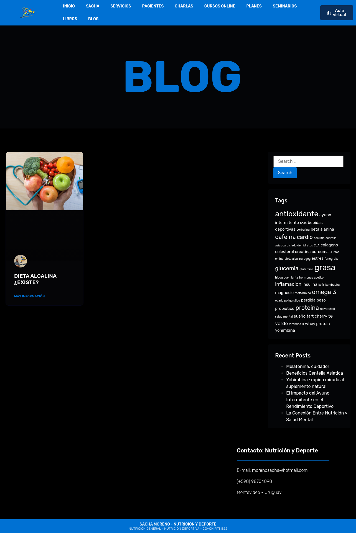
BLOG (93, 19)
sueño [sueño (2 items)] (300, 316)
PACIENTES (153, 6)
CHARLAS (184, 6)
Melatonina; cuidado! (307, 366)
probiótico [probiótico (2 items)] (284, 308)
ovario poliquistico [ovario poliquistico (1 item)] (287, 300)
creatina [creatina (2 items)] (303, 251)
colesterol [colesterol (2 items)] (284, 251)
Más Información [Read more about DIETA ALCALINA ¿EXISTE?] (29, 296)
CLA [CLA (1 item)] (316, 245)
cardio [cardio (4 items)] (305, 237)
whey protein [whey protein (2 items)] (317, 323)
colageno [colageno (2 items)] (329, 245)
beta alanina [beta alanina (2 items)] (322, 229)
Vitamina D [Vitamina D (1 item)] (296, 324)
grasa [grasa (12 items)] (324, 267)
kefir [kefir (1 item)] (321, 285)
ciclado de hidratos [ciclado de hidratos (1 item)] (300, 245)
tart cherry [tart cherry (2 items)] (317, 316)
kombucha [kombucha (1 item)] (332, 285)
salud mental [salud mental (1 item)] (284, 316)
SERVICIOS (120, 6)
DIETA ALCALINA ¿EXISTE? (35, 279)
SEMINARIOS (285, 6)
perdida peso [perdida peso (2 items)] (313, 300)
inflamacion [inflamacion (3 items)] (288, 284)
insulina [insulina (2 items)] (309, 284)
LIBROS (70, 19)
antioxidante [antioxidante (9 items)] (296, 213)
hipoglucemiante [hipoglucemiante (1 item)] (286, 277)
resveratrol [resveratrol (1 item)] (327, 309)
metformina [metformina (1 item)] (303, 293)
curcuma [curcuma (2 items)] (320, 251)
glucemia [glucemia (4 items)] (286, 268)
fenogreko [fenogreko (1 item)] (332, 259)
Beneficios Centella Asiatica (314, 373)
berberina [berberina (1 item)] (303, 229)
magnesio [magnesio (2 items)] (284, 292)
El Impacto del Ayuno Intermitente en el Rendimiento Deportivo (310, 399)
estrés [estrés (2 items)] (318, 258)
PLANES (254, 6)
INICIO (69, 6)
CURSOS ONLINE (219, 6)
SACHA (93, 6)
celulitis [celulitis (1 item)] (319, 238)
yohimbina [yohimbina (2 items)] (285, 330)
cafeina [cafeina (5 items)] (285, 236)
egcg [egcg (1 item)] (307, 259)
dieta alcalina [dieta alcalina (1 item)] (293, 259)
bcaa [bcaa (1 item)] (303, 223)
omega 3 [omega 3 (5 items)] (324, 292)
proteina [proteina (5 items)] (307, 307)
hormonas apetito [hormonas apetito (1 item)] (311, 277)
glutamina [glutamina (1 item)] (306, 269)
